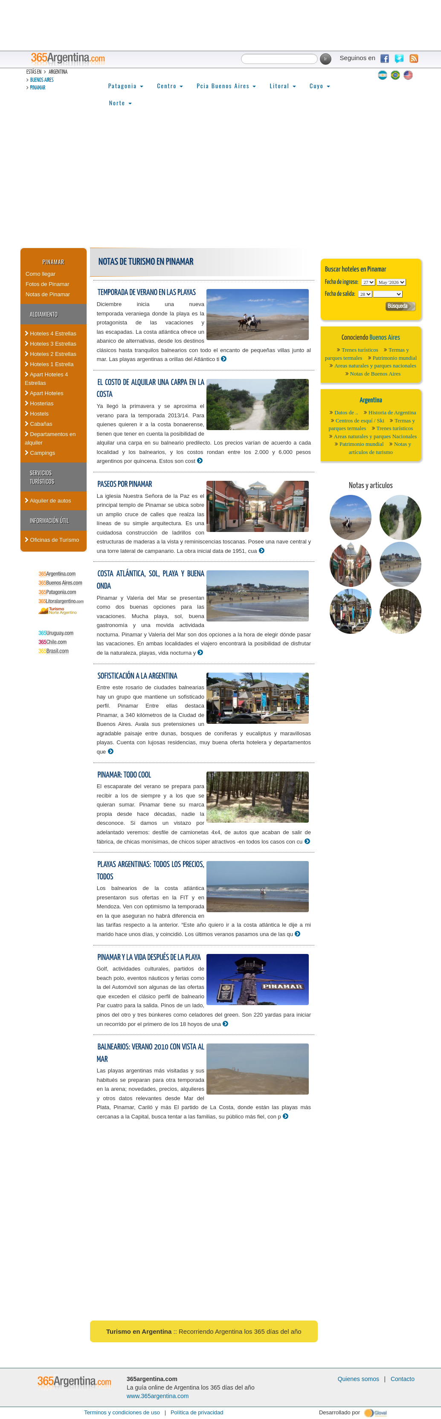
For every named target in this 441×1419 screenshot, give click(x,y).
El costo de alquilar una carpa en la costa (150, 389)
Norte (120, 102)
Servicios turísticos (42, 477)
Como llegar (40, 274)
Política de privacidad (197, 1412)
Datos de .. (346, 412)
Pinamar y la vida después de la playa (149, 958)
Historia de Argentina (392, 412)
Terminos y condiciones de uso (122, 1412)
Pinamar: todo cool (124, 775)
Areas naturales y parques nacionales (375, 365)
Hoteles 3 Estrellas (50, 344)
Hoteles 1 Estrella (49, 364)
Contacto (403, 1379)
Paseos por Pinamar (125, 484)
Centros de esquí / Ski (360, 420)
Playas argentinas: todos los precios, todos (150, 871)
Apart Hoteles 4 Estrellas (46, 378)
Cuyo (320, 85)
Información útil (49, 520)
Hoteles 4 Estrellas (50, 333)
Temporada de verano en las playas (147, 293)
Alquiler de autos (48, 500)
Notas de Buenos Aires (375, 373)
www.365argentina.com (158, 1396)
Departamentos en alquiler (50, 438)
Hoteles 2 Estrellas (50, 354)
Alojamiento (44, 314)
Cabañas (38, 424)
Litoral (283, 85)
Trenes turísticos (360, 350)
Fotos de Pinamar (48, 284)
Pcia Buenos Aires (226, 85)
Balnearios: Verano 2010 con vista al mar (150, 1053)
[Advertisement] (220, 183)
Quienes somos (358, 1379)
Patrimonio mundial (395, 358)
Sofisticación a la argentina (137, 676)
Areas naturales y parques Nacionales (375, 436)
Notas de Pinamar (48, 294)
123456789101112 (391, 282)
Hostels (37, 413)
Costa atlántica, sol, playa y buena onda (150, 580)
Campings (40, 453)
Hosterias (39, 403)
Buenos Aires (41, 80)
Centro (170, 85)
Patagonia (125, 85)
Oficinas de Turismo (52, 540)
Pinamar (37, 88)
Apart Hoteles (44, 393)
